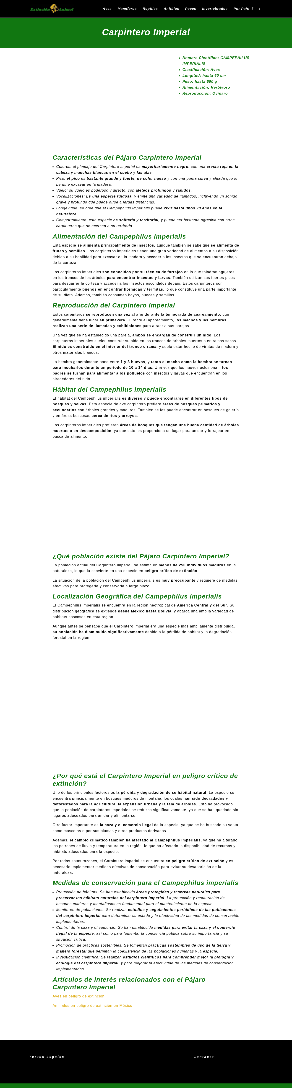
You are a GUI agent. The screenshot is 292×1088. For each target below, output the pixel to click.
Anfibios (171, 9)
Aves (107, 9)
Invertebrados (215, 9)
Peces (190, 9)
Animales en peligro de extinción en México (92, 1005)
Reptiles (150, 9)
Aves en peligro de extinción (78, 996)
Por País (241, 9)
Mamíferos (127, 9)
